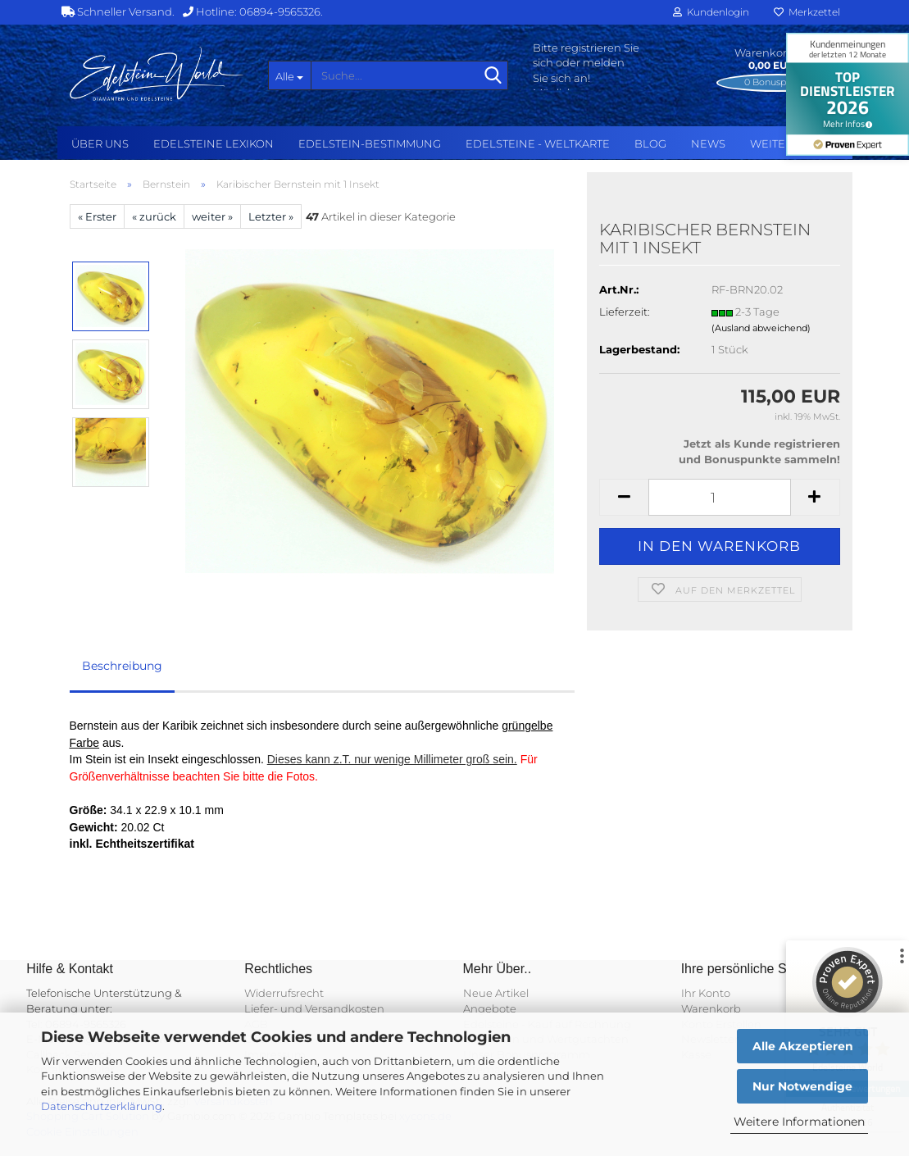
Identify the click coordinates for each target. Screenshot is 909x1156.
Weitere (775, 143)
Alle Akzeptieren (802, 1046)
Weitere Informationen (799, 1121)
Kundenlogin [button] (711, 12)
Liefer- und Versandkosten (314, 1008)
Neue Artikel (496, 992)
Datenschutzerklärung (101, 1106)
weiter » (212, 216)
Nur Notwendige (802, 1086)
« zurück (154, 216)
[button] (623, 497)
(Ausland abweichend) (761, 328)
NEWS (708, 143)
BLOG (650, 143)
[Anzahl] (719, 497)
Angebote (489, 1008)
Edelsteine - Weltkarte (538, 143)
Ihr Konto (705, 992)
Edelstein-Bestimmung (369, 143)
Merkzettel (807, 12)
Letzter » (270, 216)
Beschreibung (122, 665)
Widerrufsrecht (284, 992)
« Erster (97, 216)
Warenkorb (711, 1008)
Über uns (100, 143)
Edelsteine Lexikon (213, 143)
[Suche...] (289, 75)
